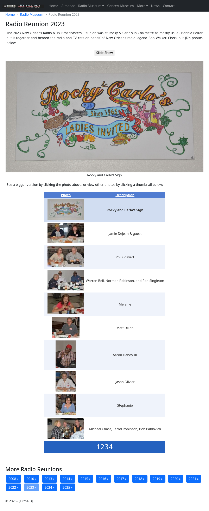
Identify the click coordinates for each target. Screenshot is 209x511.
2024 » (50, 487)
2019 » (158, 478)
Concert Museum (120, 6)
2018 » (140, 478)
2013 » (50, 478)
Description (124, 195)
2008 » (13, 478)
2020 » (176, 478)
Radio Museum (89, 6)
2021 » (194, 478)
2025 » (68, 487)
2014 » (68, 478)
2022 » (13, 487)
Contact (169, 6)
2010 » (31, 478)
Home (53, 6)
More (141, 6)
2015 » (86, 478)
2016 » (104, 478)
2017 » (122, 478)
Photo (66, 195)
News (155, 6)
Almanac (68, 6)
